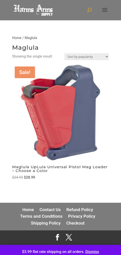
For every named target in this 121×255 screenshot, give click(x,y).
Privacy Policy (81, 216)
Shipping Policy (46, 223)
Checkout (75, 223)
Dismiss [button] (92, 251)
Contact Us (50, 209)
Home (17, 38)
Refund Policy (79, 209)
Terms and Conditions (41, 216)
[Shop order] (86, 56)
